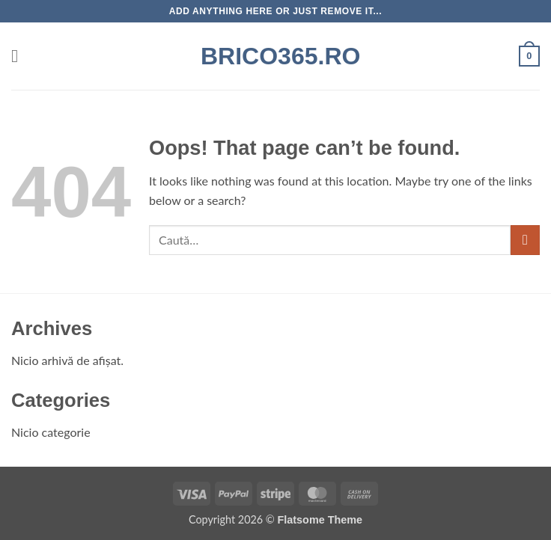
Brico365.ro (275, 56)
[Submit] (525, 239)
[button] (20, 55)
